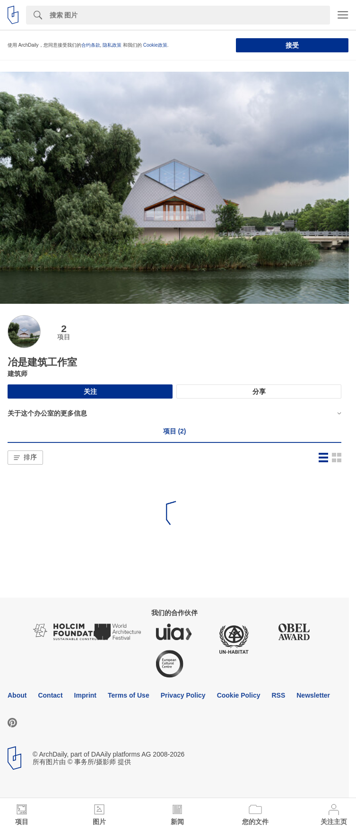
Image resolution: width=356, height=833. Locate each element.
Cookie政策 (155, 45)
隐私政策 (112, 45)
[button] (25, 457)
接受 (292, 45)
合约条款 (90, 45)
